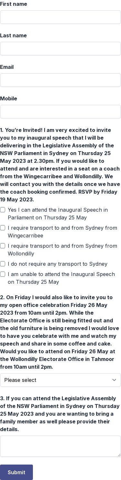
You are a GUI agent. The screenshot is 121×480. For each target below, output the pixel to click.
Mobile (8, 98)
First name (13, 4)
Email (7, 67)
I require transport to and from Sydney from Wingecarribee (62, 232)
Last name (13, 35)
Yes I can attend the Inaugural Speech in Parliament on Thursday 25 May (58, 214)
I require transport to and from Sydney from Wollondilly (62, 250)
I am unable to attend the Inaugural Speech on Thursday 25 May (61, 278)
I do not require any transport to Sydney (57, 264)
